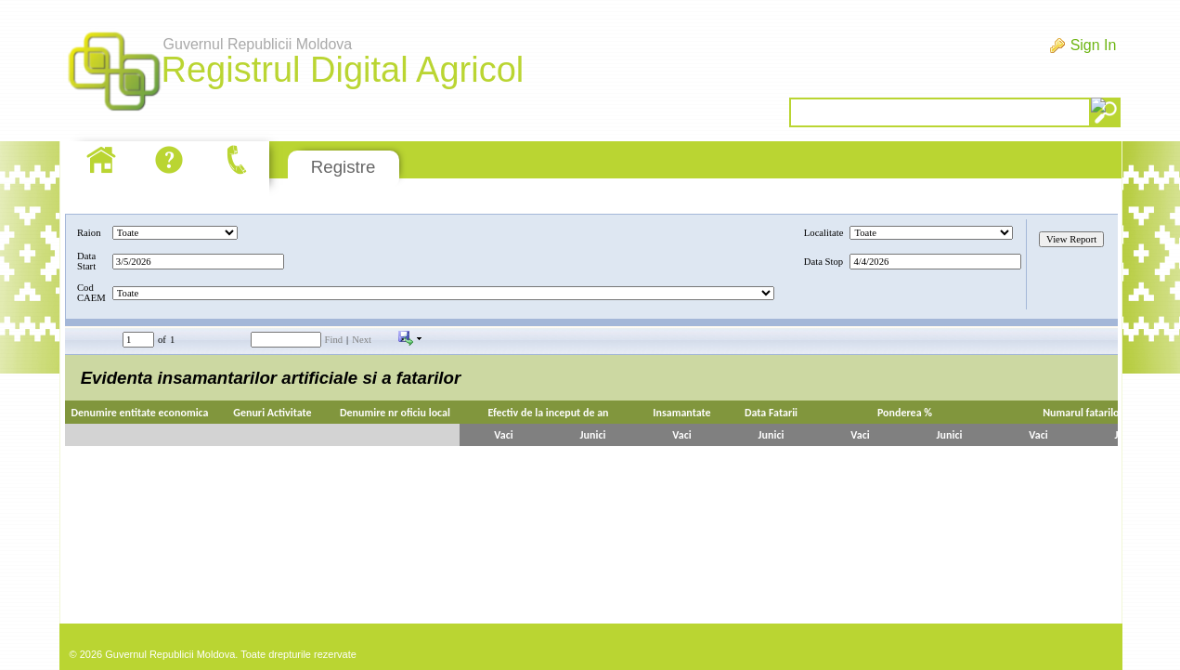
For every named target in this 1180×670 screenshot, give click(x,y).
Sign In (1093, 45)
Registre (343, 167)
